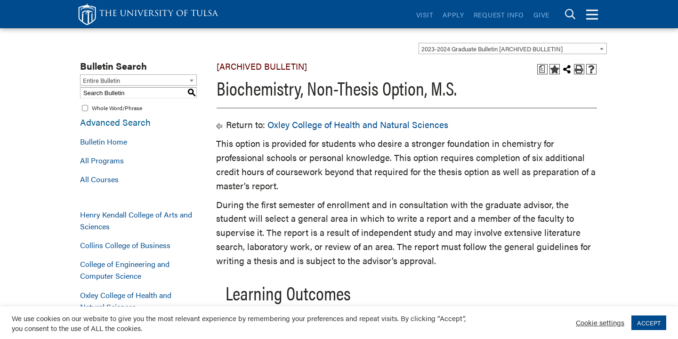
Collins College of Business (125, 245)
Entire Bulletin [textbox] (101, 80)
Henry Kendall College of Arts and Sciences (136, 220)
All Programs (102, 160)
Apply (453, 14)
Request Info (499, 14)
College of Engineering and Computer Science (125, 269)
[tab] (570, 14)
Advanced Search (115, 122)
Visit (425, 14)
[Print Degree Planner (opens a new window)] (542, 69)
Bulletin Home (103, 141)
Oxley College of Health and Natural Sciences (125, 301)
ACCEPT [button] (649, 322)
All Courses (99, 179)
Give (541, 14)
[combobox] (513, 48)
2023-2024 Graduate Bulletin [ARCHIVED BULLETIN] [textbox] (492, 48)
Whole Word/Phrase (117, 108)
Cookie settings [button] (600, 322)
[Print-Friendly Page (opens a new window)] (579, 69)
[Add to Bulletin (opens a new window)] (554, 69)
